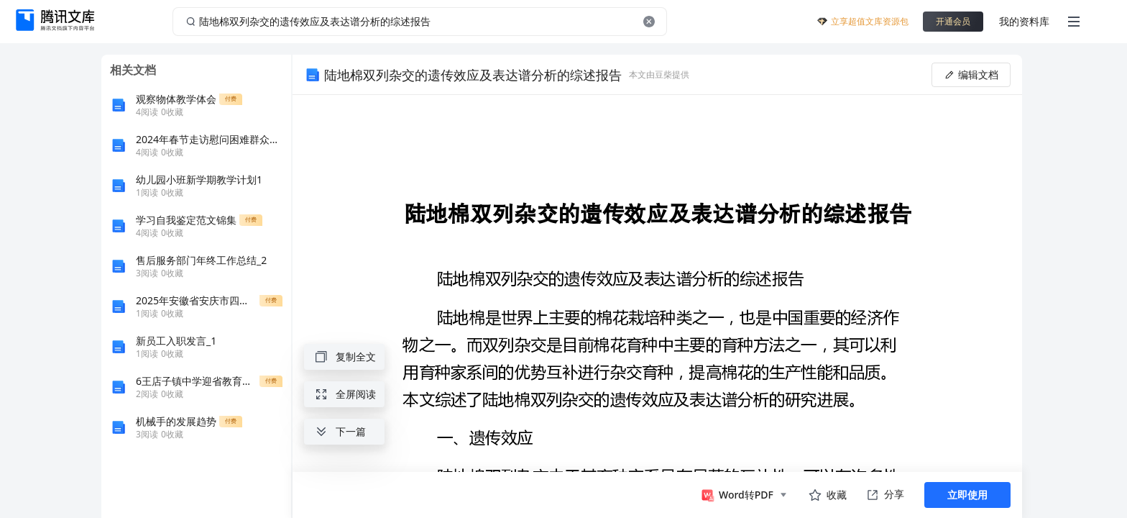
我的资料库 (1024, 21)
